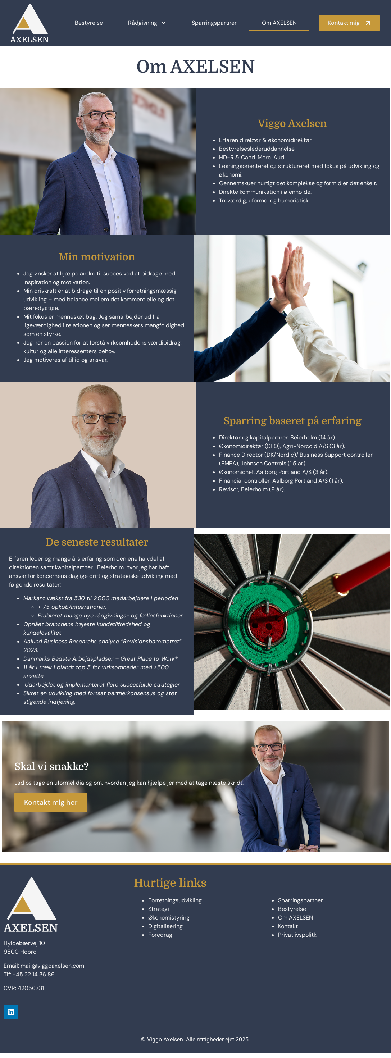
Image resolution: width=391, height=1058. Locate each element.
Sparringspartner (214, 23)
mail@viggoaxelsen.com (52, 971)
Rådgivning (147, 23)
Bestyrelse (89, 23)
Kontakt (288, 931)
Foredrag (160, 940)
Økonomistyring (169, 922)
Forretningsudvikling (175, 905)
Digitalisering (165, 931)
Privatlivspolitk (297, 940)
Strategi (158, 914)
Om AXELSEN (279, 23)
